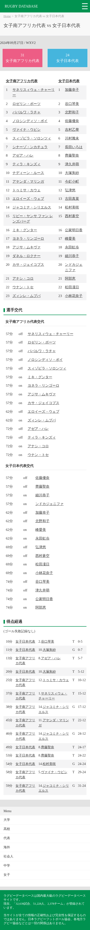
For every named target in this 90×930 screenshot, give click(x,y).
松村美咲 (72, 207)
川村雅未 (72, 138)
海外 (7, 847)
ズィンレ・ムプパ (26, 296)
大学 (7, 820)
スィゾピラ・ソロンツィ (31, 138)
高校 (7, 829)
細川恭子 (72, 256)
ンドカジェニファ (49, 504)
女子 (7, 874)
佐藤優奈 (72, 121)
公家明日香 (73, 230)
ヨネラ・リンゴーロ (28, 238)
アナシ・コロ (23, 278)
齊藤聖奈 (72, 155)
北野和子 (72, 112)
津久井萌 (72, 164)
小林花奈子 (73, 296)
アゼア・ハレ (23, 155)
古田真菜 (72, 199)
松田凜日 (72, 287)
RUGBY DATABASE (21, 6)
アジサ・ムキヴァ (26, 247)
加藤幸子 (72, 90)
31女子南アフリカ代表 (22, 58)
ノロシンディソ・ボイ (30, 121)
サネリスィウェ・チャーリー (50, 334)
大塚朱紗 (72, 173)
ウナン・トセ (23, 287)
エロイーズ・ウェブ (28, 199)
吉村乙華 (72, 129)
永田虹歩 (72, 247)
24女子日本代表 (67, 58)
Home (7, 16)
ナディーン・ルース (28, 173)
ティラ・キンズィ (26, 164)
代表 (7, 838)
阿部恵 (70, 278)
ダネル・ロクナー (26, 256)
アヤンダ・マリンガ (28, 181)
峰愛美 (70, 238)
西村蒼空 (72, 216)
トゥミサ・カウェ (26, 190)
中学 (7, 865)
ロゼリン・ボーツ (26, 104)
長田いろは (73, 147)
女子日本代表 (68, 81)
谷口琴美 (72, 104)
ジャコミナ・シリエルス (31, 207)
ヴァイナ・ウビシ (26, 129)
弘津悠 (70, 190)
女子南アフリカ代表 (22, 81)
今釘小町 (72, 181)
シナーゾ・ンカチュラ (30, 147)
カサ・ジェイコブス (28, 264)
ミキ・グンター (24, 230)
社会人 (8, 856)
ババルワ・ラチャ (26, 112)
